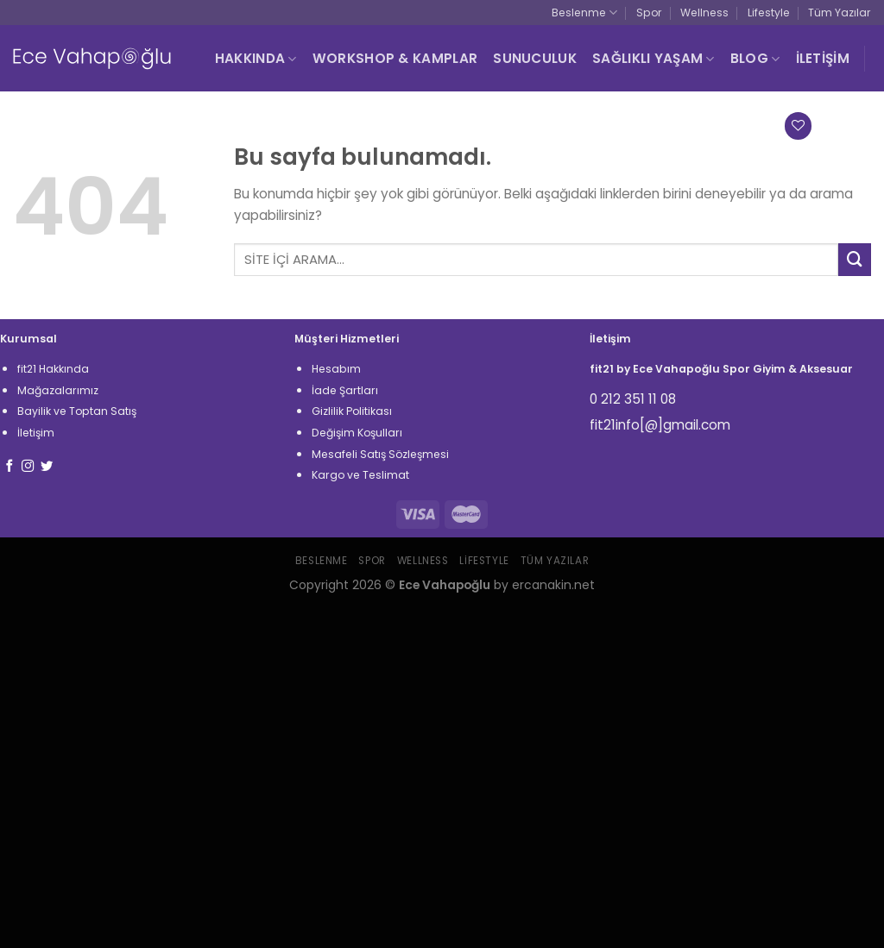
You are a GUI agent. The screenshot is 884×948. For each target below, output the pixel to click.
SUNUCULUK (535, 58)
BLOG (755, 58)
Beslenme (584, 12)
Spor (649, 12)
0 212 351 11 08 (633, 399)
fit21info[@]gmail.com (660, 425)
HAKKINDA (256, 58)
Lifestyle (769, 12)
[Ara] (603, 126)
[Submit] (854, 259)
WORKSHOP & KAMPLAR (395, 58)
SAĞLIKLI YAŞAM (653, 58)
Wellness (704, 12)
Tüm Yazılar (839, 12)
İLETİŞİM (822, 58)
